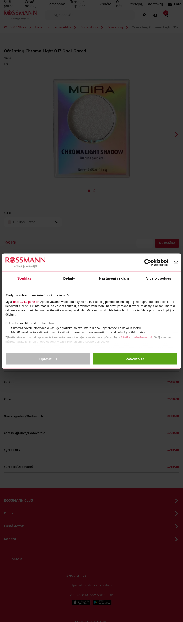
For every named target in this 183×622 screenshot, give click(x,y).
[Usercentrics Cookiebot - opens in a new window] (148, 262)
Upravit (48, 359)
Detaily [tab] (69, 278)
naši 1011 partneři (26, 302)
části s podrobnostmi (136, 337)
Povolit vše (135, 359)
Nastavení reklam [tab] (114, 278)
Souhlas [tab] (24, 278)
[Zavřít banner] (176, 262)
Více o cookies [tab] (158, 278)
